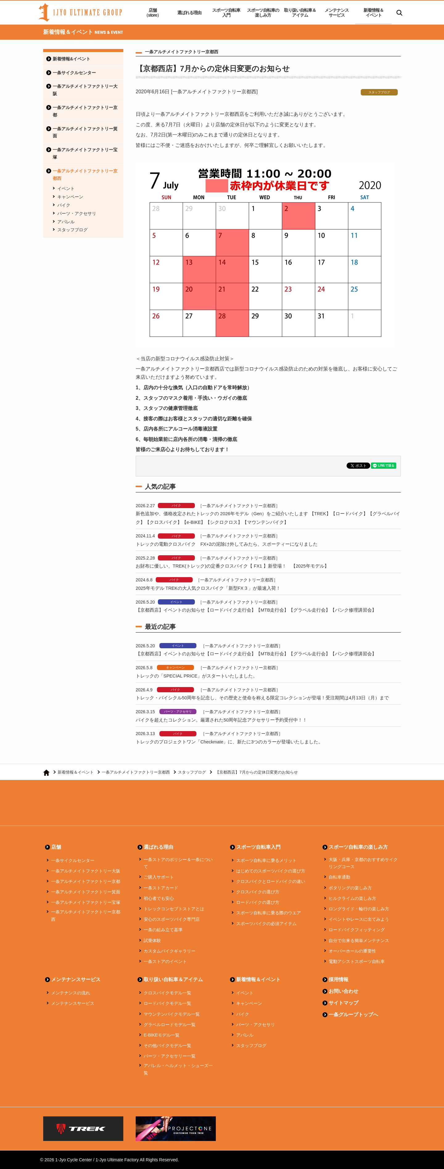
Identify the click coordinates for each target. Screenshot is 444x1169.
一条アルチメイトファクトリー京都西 (85, 174)
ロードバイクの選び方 (257, 902)
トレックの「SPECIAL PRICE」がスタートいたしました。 (197, 675)
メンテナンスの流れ (70, 992)
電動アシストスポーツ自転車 (357, 961)
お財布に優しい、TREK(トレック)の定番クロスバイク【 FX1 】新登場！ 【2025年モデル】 (233, 565)
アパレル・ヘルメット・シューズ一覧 (178, 1069)
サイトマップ (343, 1002)
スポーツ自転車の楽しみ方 (263, 13)
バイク (63, 205)
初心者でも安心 (159, 898)
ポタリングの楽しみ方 (350, 887)
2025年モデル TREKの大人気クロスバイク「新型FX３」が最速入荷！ (208, 588)
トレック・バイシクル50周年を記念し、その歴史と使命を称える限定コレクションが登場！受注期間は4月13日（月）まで (262, 697)
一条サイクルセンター (74, 72)
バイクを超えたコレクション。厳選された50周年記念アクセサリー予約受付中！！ (221, 719)
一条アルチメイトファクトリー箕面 (85, 132)
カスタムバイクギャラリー (169, 951)
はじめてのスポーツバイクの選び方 (270, 870)
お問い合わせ (343, 991)
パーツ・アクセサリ (76, 213)
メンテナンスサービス (337, 13)
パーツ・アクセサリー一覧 (169, 1056)
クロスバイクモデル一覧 (167, 992)
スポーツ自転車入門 (226, 13)
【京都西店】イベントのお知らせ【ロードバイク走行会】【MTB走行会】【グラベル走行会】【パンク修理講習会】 (256, 610)
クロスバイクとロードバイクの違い (270, 881)
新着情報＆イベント (374, 13)
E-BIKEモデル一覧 (161, 1035)
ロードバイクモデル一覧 (167, 1003)
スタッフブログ (72, 229)
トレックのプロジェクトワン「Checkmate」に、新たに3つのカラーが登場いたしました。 (229, 741)
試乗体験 (152, 940)
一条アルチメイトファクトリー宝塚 (85, 153)
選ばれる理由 (189, 12)
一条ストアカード (161, 887)
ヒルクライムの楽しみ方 (352, 898)
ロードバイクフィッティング (357, 929)
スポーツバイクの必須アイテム (266, 923)
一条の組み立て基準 (163, 929)
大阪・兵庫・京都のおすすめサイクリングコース (363, 863)
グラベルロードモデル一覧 (169, 1024)
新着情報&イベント (71, 58)
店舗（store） (152, 13)
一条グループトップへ (353, 1014)
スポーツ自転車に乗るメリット (266, 860)
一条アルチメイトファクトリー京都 (85, 111)
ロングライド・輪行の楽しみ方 (359, 908)
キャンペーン (70, 196)
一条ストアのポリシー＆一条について (178, 863)
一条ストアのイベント (165, 961)
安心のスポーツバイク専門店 (172, 919)
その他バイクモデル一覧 (167, 1045)
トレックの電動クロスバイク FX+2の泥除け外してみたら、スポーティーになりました (227, 544)
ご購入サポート (159, 877)
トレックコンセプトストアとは (174, 908)
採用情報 (338, 979)
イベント (66, 188)
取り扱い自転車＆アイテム (300, 13)
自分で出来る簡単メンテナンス (359, 940)
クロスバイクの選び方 (257, 891)
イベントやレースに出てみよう (359, 919)
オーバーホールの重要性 (352, 951)
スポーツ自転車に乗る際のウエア (268, 912)
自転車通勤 (339, 877)
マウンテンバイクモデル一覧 (172, 1014)
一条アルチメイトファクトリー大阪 (85, 90)
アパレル (66, 221)
